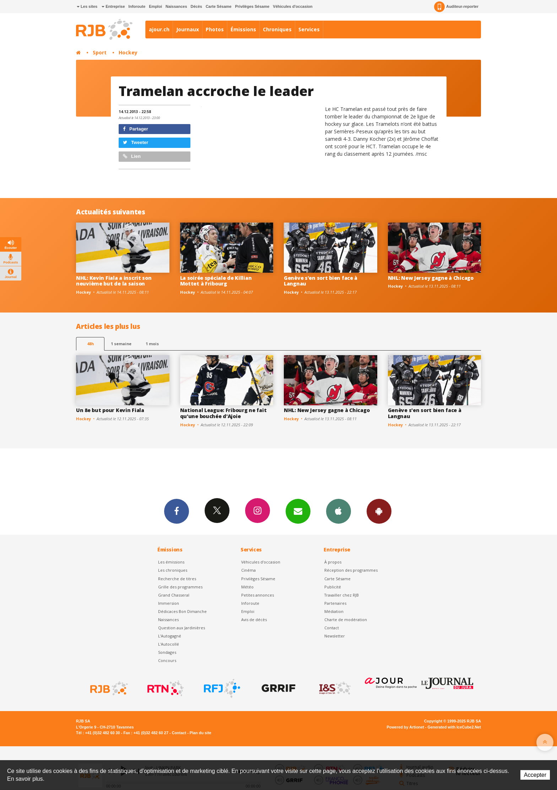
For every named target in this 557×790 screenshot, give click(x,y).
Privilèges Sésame (252, 6)
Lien (132, 156)
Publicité (332, 587)
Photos (215, 29)
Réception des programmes (351, 570)
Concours (167, 660)
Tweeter (135, 142)
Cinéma (248, 570)
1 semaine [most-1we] (121, 343)
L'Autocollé (168, 644)
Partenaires (335, 603)
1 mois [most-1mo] (152, 343)
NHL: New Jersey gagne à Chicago (431, 277)
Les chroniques (172, 570)
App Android (379, 511)
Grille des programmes (180, 587)
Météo (247, 587)
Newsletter (334, 636)
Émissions (243, 29)
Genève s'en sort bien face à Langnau (320, 280)
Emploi (155, 6)
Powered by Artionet (405, 727)
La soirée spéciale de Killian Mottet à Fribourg (216, 280)
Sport (100, 52)
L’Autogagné (169, 636)
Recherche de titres (177, 578)
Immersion (168, 603)
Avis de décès (254, 619)
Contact (331, 627)
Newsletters (298, 511)
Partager (135, 129)
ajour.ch (159, 29)
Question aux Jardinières (181, 627)
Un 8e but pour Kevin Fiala (110, 410)
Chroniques (277, 29)
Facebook (176, 511)
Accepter (535, 775)
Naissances (176, 6)
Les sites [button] (87, 6)
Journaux (187, 29)
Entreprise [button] (113, 6)
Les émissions (171, 562)
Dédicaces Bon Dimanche (182, 611)
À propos (332, 562)
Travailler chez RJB (341, 595)
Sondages (167, 652)
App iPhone (338, 511)
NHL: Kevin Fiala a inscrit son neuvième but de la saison (114, 280)
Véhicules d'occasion (292, 6)
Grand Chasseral (173, 595)
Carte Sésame (219, 6)
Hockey (128, 52)
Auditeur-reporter (456, 6)
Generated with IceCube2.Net (454, 727)
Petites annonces (257, 595)
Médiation (334, 611)
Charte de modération (345, 619)
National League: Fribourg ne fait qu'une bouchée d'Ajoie (223, 413)
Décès (196, 6)
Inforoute (137, 6)
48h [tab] (90, 343)
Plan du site (200, 733)
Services (309, 29)
